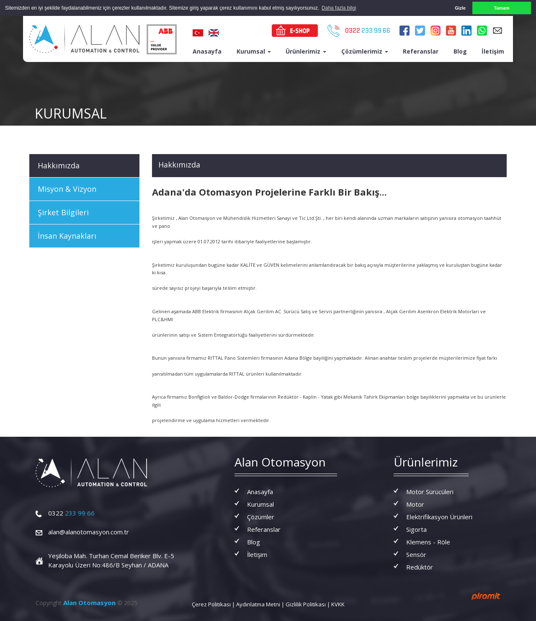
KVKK (338, 604)
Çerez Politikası (211, 604)
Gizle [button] (460, 7)
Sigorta (416, 529)
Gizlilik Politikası (306, 604)
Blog (460, 51)
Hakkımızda (59, 165)
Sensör (416, 554)
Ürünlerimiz (306, 51)
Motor (415, 504)
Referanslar (420, 51)
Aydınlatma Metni (258, 604)
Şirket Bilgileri (63, 212)
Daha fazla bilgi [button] (339, 8)
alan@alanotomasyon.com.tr (88, 532)
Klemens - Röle (428, 541)
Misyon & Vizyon (67, 188)
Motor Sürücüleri (430, 491)
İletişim (493, 51)
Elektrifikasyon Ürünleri (439, 516)
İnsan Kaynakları (67, 235)
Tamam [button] (501, 7)
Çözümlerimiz (364, 51)
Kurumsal (254, 51)
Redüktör (419, 566)
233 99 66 (71, 513)
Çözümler (260, 516)
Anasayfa (207, 51)
